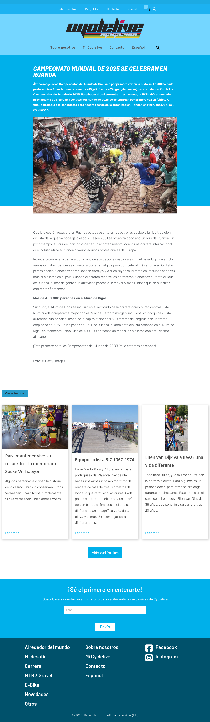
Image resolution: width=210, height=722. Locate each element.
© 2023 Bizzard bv (84, 715)
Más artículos (105, 552)
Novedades (37, 694)
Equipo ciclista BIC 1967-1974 (104, 459)
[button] (148, 9)
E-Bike (32, 685)
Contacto (113, 9)
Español (132, 9)
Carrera (33, 666)
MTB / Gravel (38, 675)
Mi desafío (36, 656)
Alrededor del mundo (47, 647)
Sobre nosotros (67, 9)
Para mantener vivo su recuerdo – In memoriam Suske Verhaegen (30, 463)
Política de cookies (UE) (121, 715)
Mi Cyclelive (92, 9)
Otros (31, 704)
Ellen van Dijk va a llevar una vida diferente (174, 461)
